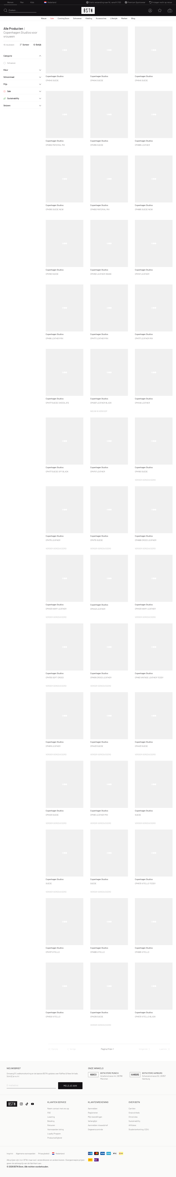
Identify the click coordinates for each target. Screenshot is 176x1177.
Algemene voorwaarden (25, 1153)
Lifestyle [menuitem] (113, 18)
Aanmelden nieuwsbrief (98, 1125)
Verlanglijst (92, 1121)
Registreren (93, 1112)
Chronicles (133, 1117)
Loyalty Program (54, 1133)
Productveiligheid (54, 1138)
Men (22, 2)
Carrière (132, 1108)
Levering (51, 1117)
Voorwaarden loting (55, 1129)
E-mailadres (12, 1085)
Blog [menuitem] (133, 18)
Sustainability (134, 1121)
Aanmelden (92, 1108)
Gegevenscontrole (95, 1129)
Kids (32, 2)
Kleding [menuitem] (89, 18)
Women (10, 2)
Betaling (50, 1121)
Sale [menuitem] (52, 18)
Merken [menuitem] (124, 18)
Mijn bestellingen (95, 1117)
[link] (92, 1108)
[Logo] (88, 10)
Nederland (58, 1153)
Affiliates (132, 1125)
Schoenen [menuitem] (77, 18)
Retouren (51, 1125)
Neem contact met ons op (58, 1108)
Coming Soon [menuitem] (63, 18)
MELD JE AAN (70, 1085)
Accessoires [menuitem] (101, 18)
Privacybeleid (43, 1153)
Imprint (10, 1153)
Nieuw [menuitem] (43, 18)
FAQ (49, 1112)
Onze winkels (134, 1112)
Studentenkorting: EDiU (139, 1129)
